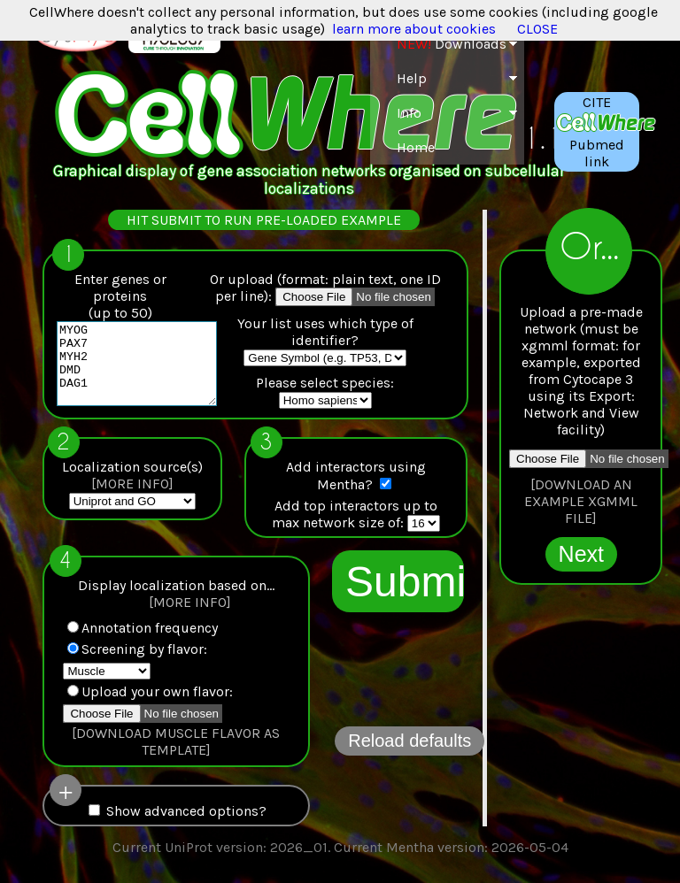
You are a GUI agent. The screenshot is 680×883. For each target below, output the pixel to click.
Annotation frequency (142, 635)
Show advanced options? (178, 818)
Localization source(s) (132, 483)
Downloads (451, 43)
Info (409, 112)
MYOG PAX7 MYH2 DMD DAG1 (146, 371)
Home (416, 147)
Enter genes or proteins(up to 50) (120, 296)
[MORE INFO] (132, 491)
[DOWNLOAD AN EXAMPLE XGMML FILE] (581, 501)
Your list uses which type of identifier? (325, 332)
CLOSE (537, 28)
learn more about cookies (414, 28)
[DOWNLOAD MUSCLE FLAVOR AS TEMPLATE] (176, 749)
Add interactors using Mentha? (356, 483)
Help (412, 78)
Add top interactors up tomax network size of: (354, 522)
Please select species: (325, 382)
